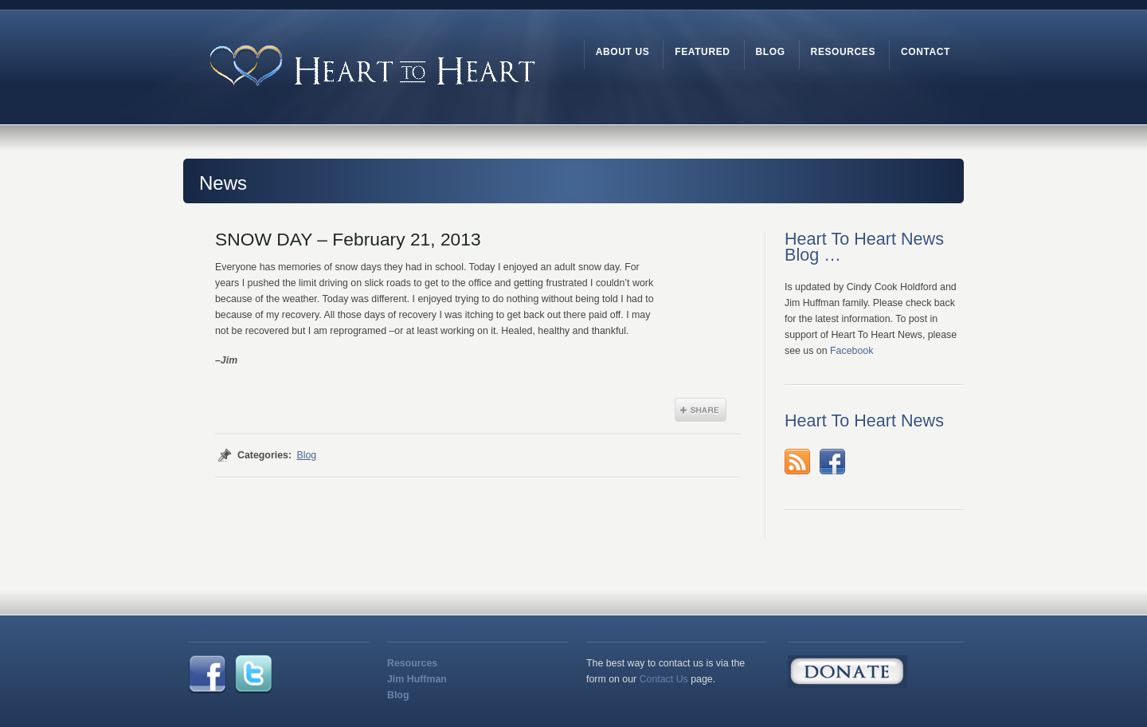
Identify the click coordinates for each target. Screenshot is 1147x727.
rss (797, 461)
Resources (412, 663)
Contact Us (664, 679)
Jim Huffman (417, 679)
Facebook (851, 350)
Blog (306, 455)
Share (700, 410)
